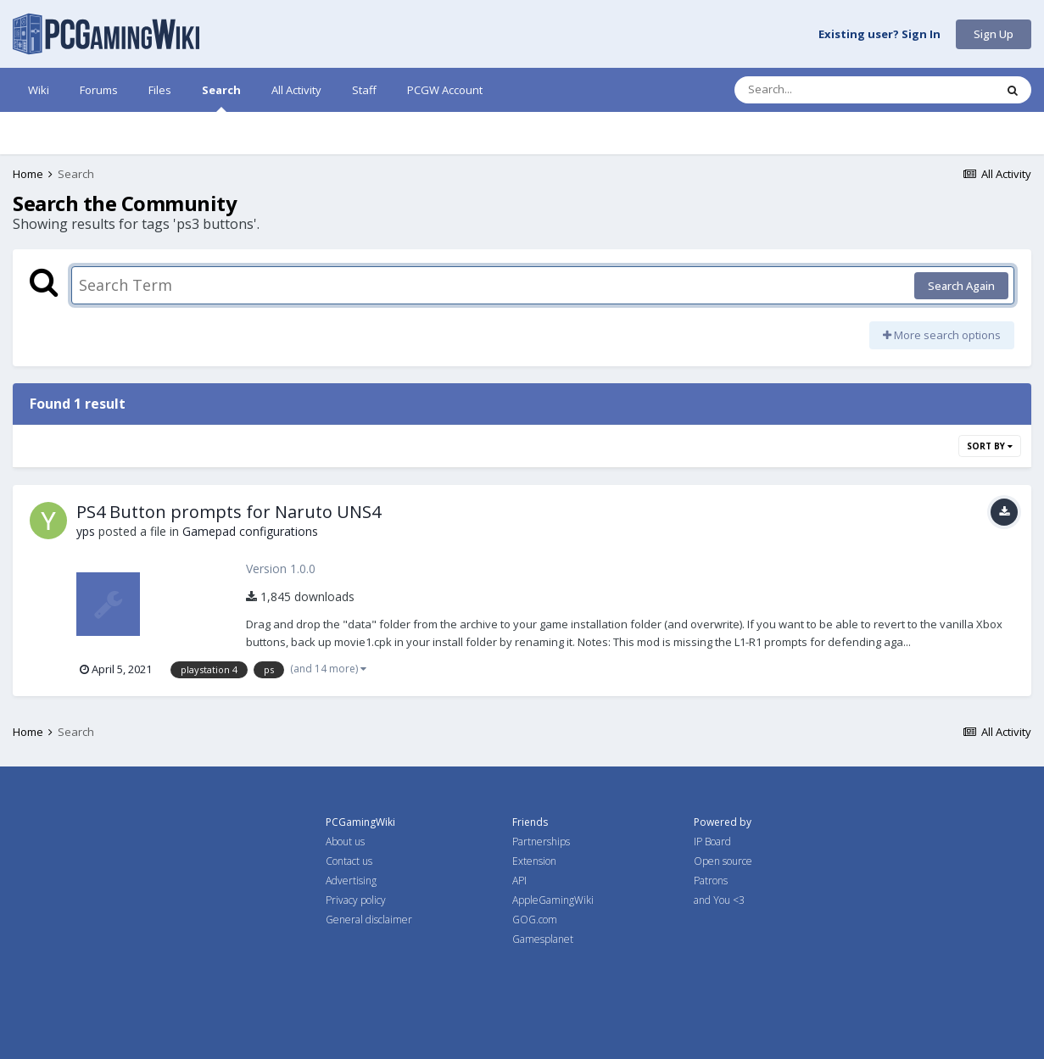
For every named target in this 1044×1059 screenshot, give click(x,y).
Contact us (349, 861)
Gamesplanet (542, 939)
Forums (99, 90)
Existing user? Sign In (879, 34)
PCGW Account (445, 90)
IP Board (712, 841)
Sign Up (993, 34)
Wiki (38, 90)
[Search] (820, 89)
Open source (723, 861)
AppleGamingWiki (553, 900)
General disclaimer (369, 919)
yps (85, 531)
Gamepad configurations (250, 531)
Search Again (961, 285)
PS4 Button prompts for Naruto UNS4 (228, 511)
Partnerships (541, 841)
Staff (364, 90)
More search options (942, 335)
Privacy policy (356, 900)
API (519, 880)
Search (221, 97)
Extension (534, 861)
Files (159, 90)
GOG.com (534, 919)
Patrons (711, 880)
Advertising (351, 880)
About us (345, 841)
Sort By (990, 446)
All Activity (296, 90)
